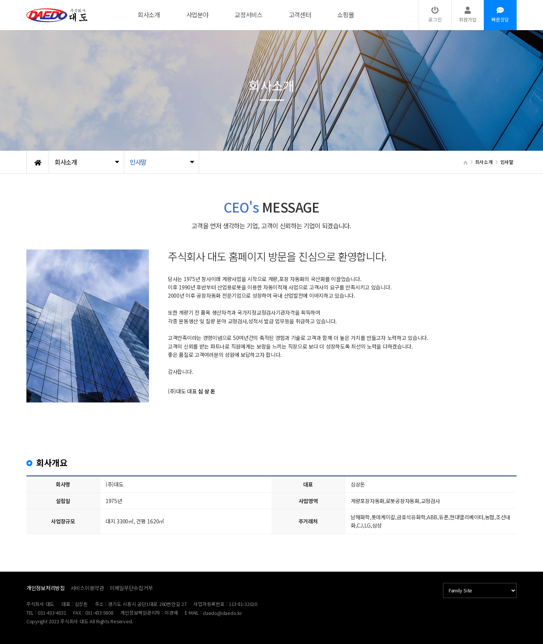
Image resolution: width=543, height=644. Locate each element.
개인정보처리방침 (45, 588)
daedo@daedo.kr (222, 612)
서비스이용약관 (87, 588)
